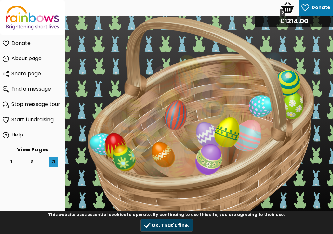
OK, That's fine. (166, 225)
